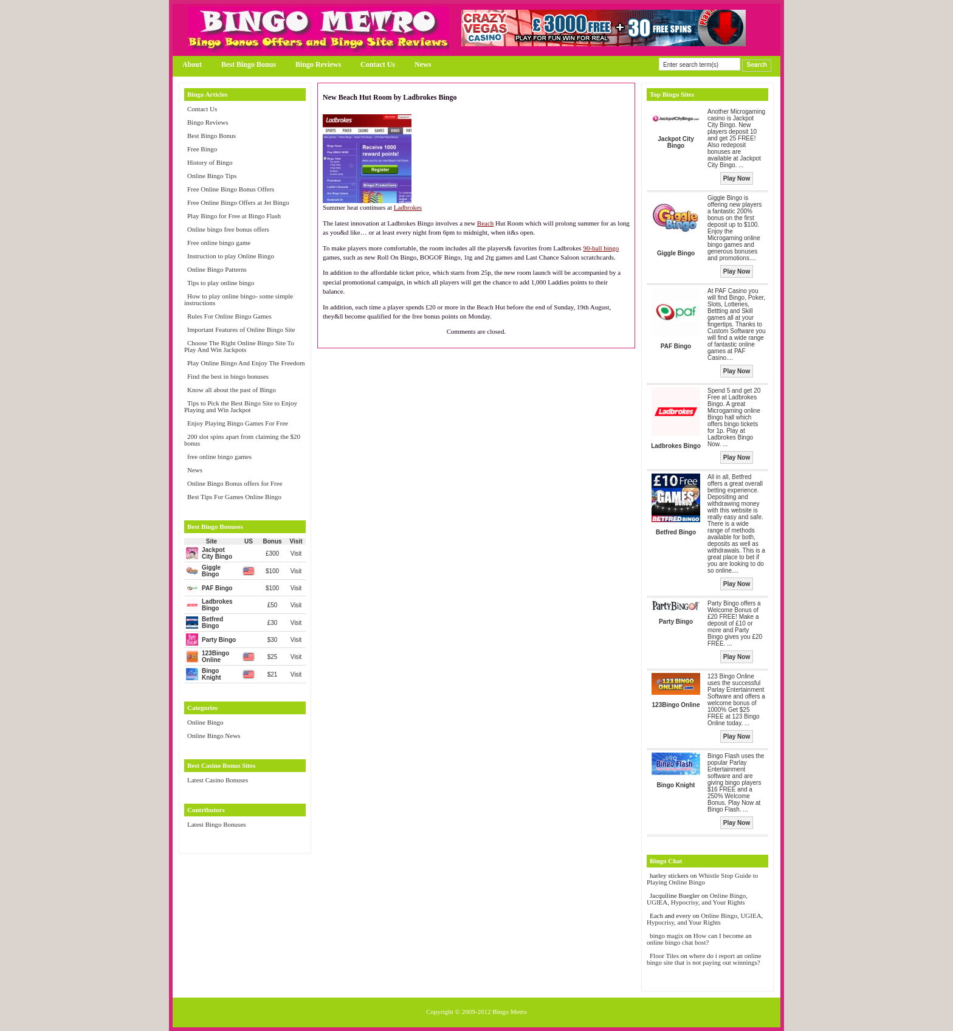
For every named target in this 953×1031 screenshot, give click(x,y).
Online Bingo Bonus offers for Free (235, 483)
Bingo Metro (509, 1011)
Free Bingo (202, 149)
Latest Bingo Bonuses (216, 824)
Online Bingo (205, 722)
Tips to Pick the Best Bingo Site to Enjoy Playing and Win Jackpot (240, 406)
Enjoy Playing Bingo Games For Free (237, 423)
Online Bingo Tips (211, 175)
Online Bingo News (213, 735)
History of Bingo (210, 162)
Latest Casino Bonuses (217, 780)
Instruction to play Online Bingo (230, 256)
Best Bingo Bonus (248, 64)
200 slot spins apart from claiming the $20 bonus (242, 440)
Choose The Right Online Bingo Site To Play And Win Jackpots (239, 346)
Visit (296, 553)
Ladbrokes (408, 207)
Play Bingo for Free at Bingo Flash (234, 215)
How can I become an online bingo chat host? (699, 939)
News (423, 64)
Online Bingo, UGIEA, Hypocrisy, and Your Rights (697, 899)
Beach (485, 223)
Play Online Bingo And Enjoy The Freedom (246, 363)
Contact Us (377, 64)
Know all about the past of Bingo (231, 389)
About (192, 64)
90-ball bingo (601, 248)
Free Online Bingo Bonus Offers (230, 189)
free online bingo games (219, 456)
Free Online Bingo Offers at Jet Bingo (238, 202)
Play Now (736, 178)
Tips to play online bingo (220, 282)
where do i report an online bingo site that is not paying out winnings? (704, 959)
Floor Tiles (665, 955)
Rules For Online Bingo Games (229, 316)
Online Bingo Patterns (217, 269)
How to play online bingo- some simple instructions (238, 299)
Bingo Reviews (318, 64)
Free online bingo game (218, 242)
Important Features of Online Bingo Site (241, 329)
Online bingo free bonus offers (228, 229)
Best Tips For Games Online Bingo (234, 496)
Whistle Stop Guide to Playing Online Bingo (702, 879)
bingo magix (666, 935)
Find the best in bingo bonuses (228, 376)
